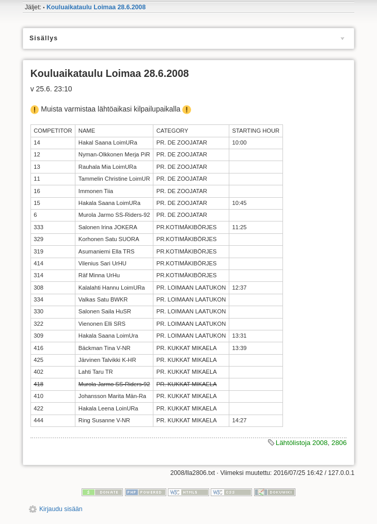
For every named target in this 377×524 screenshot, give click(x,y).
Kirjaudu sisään (61, 509)
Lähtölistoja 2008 (302, 443)
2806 (339, 443)
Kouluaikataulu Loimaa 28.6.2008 (96, 7)
